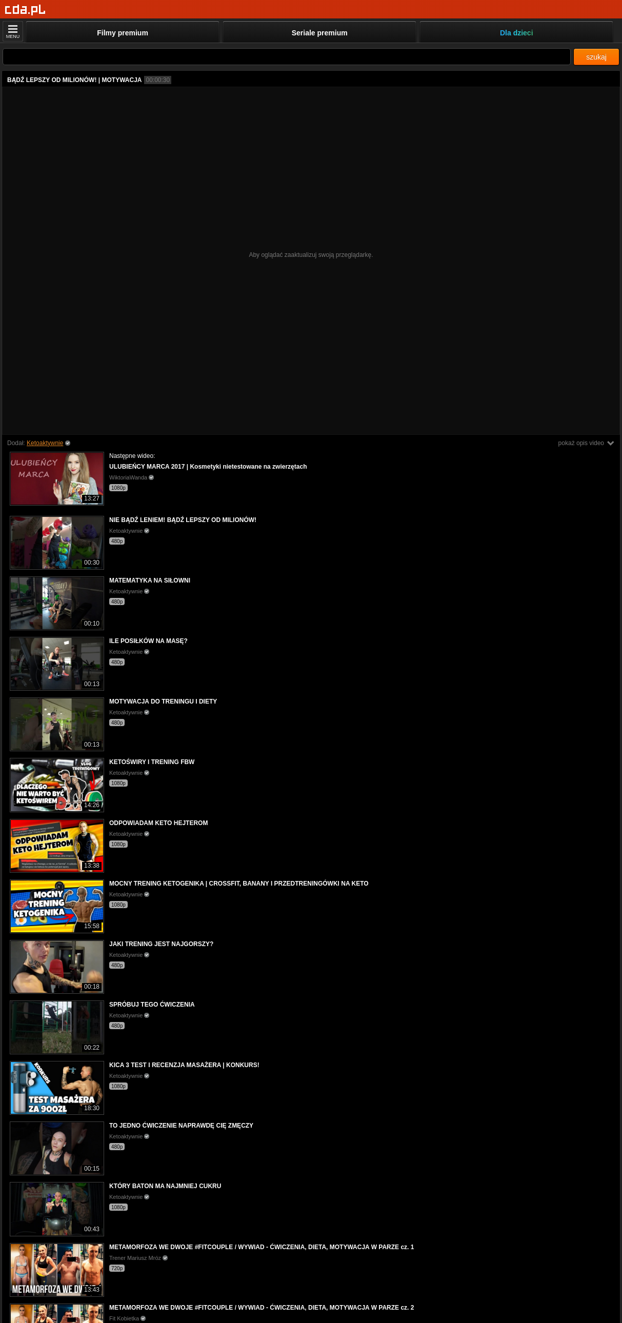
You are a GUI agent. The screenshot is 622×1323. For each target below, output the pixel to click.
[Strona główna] (25, 10)
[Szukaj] (287, 56)
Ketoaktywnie (45, 443)
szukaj (596, 57)
